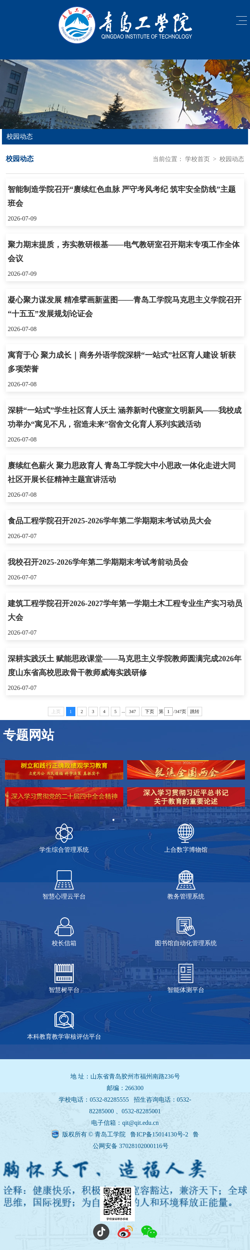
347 (132, 711)
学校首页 (197, 159)
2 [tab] (125, 820)
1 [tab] (113, 820)
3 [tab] (137, 820)
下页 (149, 711)
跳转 (194, 711)
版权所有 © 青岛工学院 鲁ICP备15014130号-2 (126, 1134)
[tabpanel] (125, 787)
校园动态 (231, 159)
